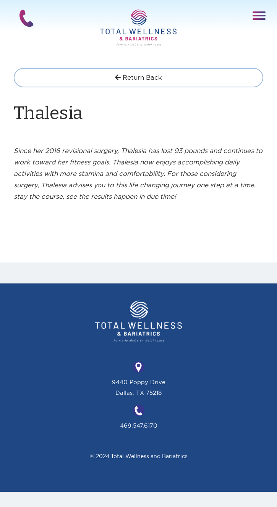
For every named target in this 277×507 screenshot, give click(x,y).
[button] (259, 15)
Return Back (138, 77)
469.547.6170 (138, 425)
